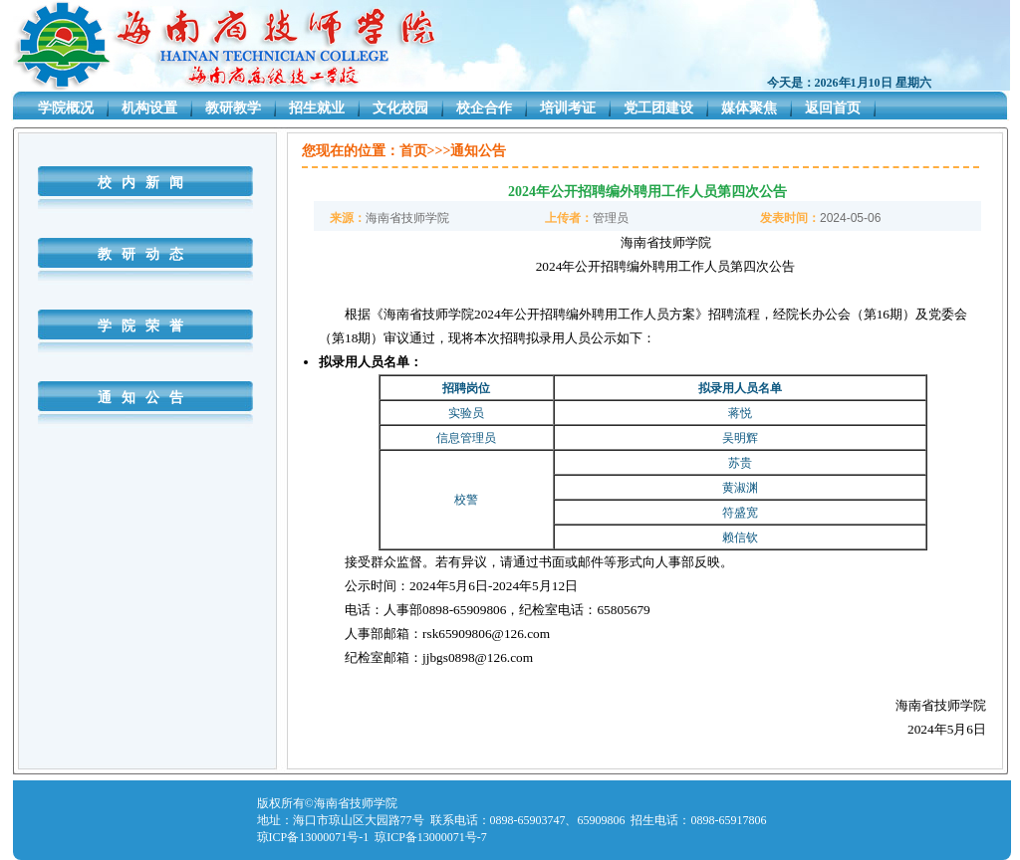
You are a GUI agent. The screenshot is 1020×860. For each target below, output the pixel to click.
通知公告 (145, 397)
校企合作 (484, 108)
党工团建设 (658, 108)
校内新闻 (145, 182)
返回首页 (833, 108)
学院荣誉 (145, 326)
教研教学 (233, 108)
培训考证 (568, 108)
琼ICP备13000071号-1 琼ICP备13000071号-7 (372, 837)
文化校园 (400, 108)
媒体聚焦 (749, 108)
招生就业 (317, 108)
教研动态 (145, 254)
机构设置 (149, 108)
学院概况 (66, 108)
